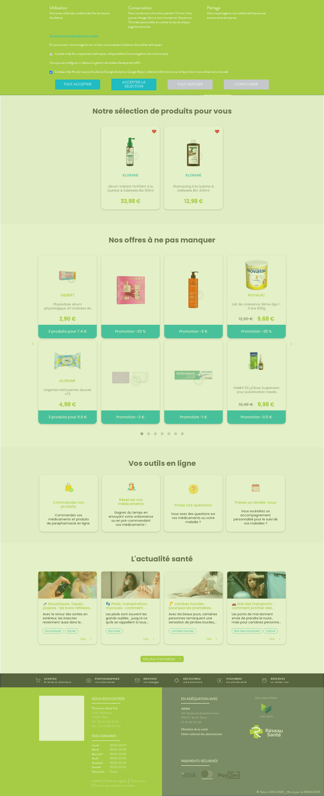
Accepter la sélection (134, 84)
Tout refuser (190, 84)
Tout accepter (78, 84)
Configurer (246, 84)
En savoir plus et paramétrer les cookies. (74, 36)
